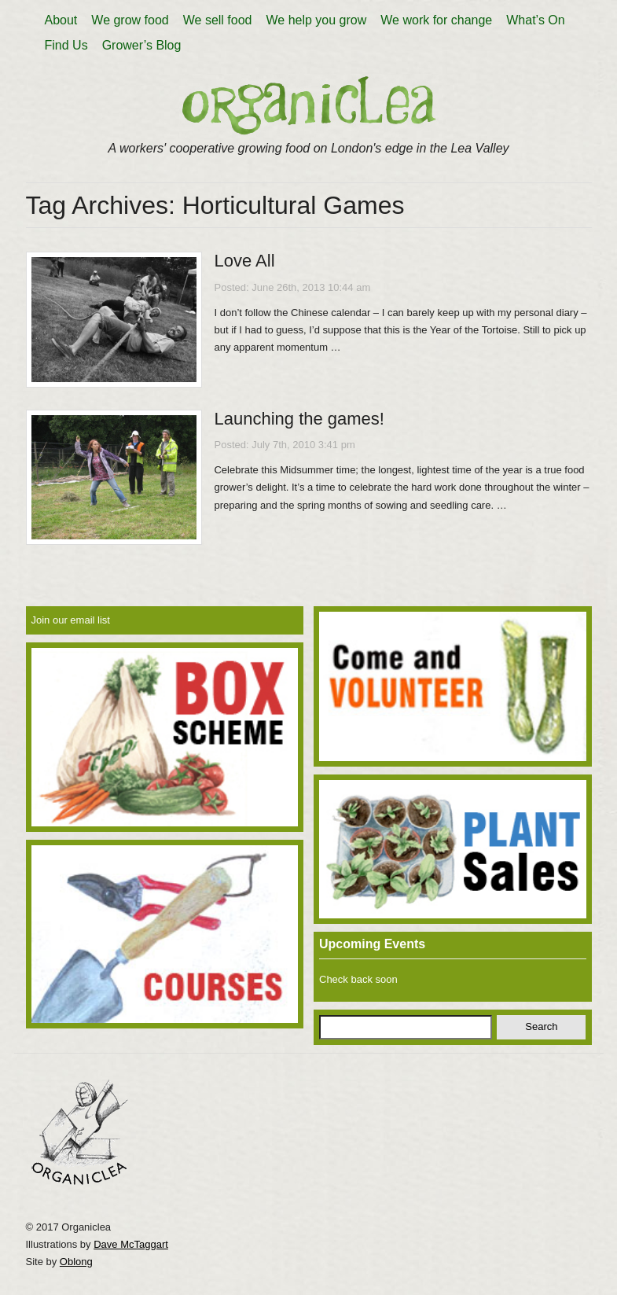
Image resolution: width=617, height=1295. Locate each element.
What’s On (535, 20)
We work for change (436, 20)
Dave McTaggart (131, 1244)
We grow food (129, 20)
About (61, 20)
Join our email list (70, 620)
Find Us (66, 45)
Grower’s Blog (142, 45)
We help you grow (316, 20)
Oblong (76, 1261)
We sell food (217, 20)
